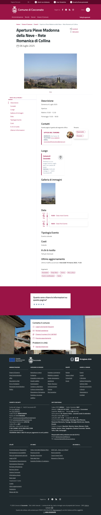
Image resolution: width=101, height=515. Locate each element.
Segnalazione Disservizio (16, 464)
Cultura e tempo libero (36, 389)
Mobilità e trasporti (53, 375)
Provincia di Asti (35, 453)
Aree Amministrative (15, 375)
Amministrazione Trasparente (17, 450)
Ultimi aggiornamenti (15, 486)
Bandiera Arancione (36, 455)
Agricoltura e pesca (36, 372)
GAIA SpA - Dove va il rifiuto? (59, 450)
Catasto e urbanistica (36, 387)
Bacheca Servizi (13, 469)
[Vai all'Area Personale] (79, 2)
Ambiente (33, 375)
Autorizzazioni (34, 384)
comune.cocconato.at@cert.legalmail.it (24, 418)
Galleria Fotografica (85, 381)
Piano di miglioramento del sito (18, 455)
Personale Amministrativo (16, 387)
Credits (11, 483)
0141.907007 (16, 409)
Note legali (12, 478)
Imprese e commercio (54, 372)
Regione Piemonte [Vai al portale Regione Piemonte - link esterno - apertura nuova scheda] (15, 2)
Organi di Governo (14, 372)
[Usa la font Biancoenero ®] (42, 2)
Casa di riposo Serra (57, 455)
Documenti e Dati (14, 381)
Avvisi (67, 381)
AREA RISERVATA (49, 512)
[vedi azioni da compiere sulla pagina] (74, 31)
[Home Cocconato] (28, 9)
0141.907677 (16, 411)
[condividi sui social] (73, 28)
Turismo (50, 389)
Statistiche (12, 489)
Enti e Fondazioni (14, 384)
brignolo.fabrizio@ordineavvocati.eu (64, 439)
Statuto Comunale (14, 472)
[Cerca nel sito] (88, 10)
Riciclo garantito (56, 453)
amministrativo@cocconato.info (22, 420)
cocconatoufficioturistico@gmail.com (54, 142)
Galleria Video (84, 384)
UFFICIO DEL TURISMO (51, 132)
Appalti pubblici (34, 381)
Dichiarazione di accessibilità (17, 453)
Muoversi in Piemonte (57, 458)
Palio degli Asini (35, 458)
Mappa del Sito (13, 492)
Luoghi (82, 375)
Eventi (36, 24)
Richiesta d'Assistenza (15, 467)
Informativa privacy (15, 475)
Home (18, 24)
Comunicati (69, 378)
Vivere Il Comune (27, 24)
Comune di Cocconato (46, 157)
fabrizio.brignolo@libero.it (62, 437)
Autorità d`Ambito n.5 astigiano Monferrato (43, 461)
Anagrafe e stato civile (37, 378)
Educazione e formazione (37, 392)
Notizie (68, 372)
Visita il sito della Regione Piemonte (40, 450)
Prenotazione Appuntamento (17, 461)
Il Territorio (83, 378)
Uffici (10, 378)
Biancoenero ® (57, 510)
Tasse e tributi (70, 375)
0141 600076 (55, 138)
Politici (11, 389)
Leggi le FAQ (13, 458)
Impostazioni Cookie (15, 481)
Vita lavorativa (52, 392)
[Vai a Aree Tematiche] (60, 2)
